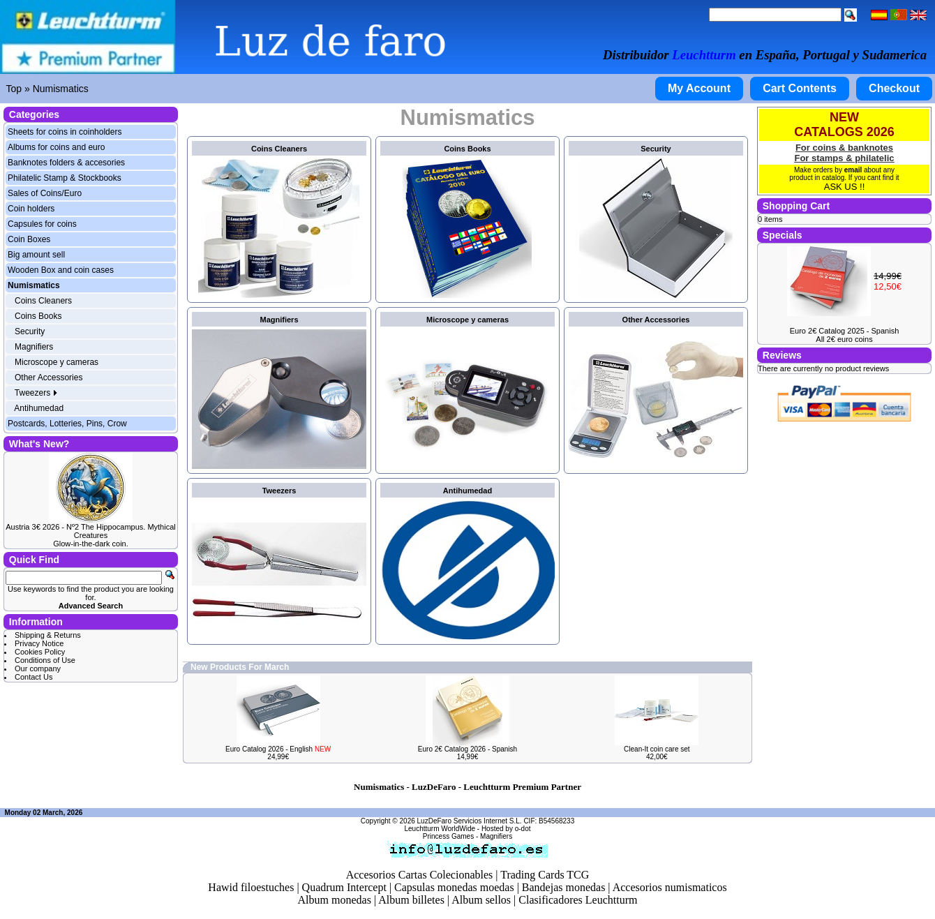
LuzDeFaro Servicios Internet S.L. (469, 821)
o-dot (523, 828)
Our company (38, 668)
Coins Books (38, 316)
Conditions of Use (45, 660)
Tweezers (37, 393)
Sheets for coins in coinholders (64, 132)
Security (30, 331)
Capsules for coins (42, 224)
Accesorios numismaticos (670, 887)
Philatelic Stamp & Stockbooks (64, 178)
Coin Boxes (29, 239)
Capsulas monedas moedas (454, 887)
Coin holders (31, 209)
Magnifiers (34, 347)
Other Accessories (48, 377)
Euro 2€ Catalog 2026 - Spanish (467, 749)
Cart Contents (800, 88)
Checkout (894, 88)
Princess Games (448, 836)
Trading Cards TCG (544, 875)
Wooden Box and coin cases (61, 270)
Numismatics (61, 88)
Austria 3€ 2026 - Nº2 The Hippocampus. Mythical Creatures (91, 531)
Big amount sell (36, 255)
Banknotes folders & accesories (66, 162)
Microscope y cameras (56, 362)
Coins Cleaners (43, 301)
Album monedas (334, 900)
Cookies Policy (40, 652)
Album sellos (481, 900)
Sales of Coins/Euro (45, 193)
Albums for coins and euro (56, 147)
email (853, 170)
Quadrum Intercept (344, 887)
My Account (699, 88)
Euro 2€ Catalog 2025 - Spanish (844, 331)
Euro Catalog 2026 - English (278, 749)
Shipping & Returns (48, 635)
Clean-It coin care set (657, 749)
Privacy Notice (39, 643)
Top (14, 88)
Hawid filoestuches (251, 887)
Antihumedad (38, 408)
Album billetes (411, 900)
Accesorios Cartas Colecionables (419, 875)
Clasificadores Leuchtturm (577, 900)
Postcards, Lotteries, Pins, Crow (67, 423)
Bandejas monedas (564, 887)
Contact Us (33, 677)
